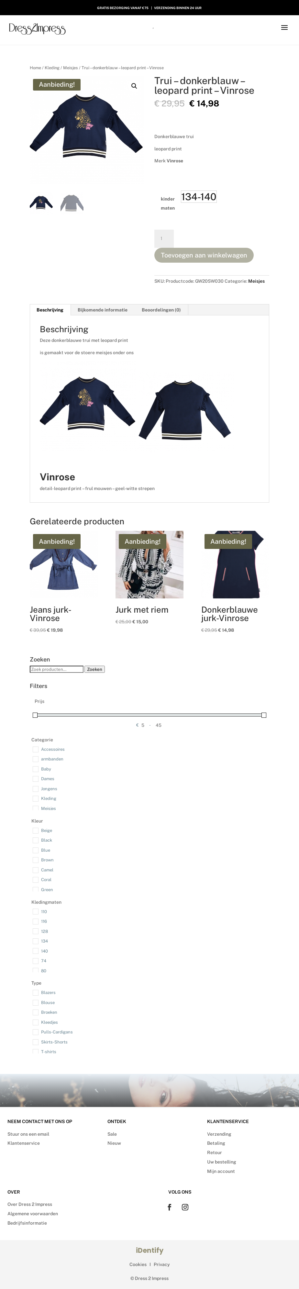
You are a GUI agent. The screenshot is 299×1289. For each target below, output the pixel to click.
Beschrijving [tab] (50, 309)
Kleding (52, 67)
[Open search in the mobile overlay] (149, 27)
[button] (134, 86)
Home (35, 67)
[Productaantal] (164, 239)
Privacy (162, 1264)
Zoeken (94, 669)
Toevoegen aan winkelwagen (204, 255)
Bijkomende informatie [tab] (102, 309)
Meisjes (70, 67)
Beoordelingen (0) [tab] (161, 309)
